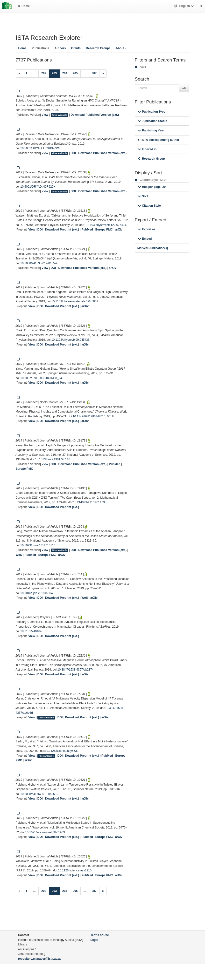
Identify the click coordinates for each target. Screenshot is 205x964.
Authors (60, 48)
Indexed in (147, 149)
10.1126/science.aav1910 (75, 870)
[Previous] (19, 73)
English (184, 6)
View (45, 114)
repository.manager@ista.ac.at (39, 958)
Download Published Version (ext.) (95, 114)
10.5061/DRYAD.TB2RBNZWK (40, 148)
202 (43, 73)
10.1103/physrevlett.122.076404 (105, 225)
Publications (40, 48)
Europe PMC (104, 229)
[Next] (103, 73)
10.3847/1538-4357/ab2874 (75, 669)
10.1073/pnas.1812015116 (37, 545)
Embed (145, 238)
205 (75, 73)
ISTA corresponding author (158, 140)
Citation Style (149, 205)
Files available (59, 115)
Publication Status (152, 121)
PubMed (87, 229)
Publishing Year (151, 130)
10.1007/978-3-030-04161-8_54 (41, 378)
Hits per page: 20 (152, 187)
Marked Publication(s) (152, 248)
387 (94, 73)
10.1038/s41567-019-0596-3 (38, 794)
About (121, 48)
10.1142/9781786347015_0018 (93, 416)
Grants (76, 48)
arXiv (118, 229)
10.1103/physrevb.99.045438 (70, 339)
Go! (184, 88)
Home (23, 6)
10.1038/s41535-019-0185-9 (38, 263)
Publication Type (151, 111)
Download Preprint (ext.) (62, 229)
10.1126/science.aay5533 (61, 751)
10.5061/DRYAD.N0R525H (38, 186)
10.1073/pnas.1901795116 (52, 459)
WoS (19, 555)
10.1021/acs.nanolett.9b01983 (45, 832)
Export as (147, 229)
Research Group (151, 158)
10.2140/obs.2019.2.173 (89, 502)
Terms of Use (100, 935)
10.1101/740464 (31, 631)
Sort (143, 196)
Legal (94, 940)
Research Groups (98, 48)
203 (56, 73)
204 (64, 73)
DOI (73, 153)
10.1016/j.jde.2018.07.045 (37, 593)
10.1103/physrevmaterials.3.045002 (74, 301)
